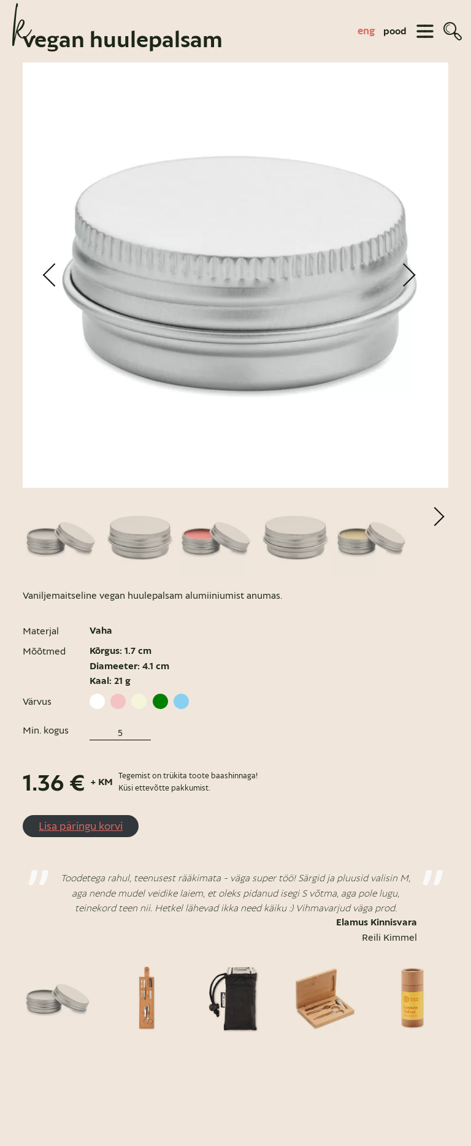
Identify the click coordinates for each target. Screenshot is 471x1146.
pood (395, 31)
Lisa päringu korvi (81, 846)
